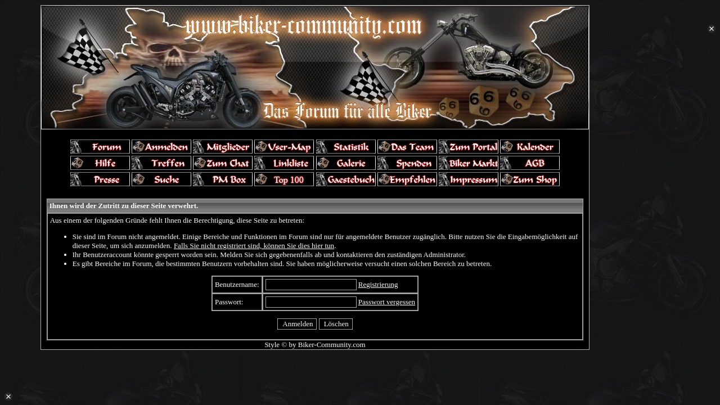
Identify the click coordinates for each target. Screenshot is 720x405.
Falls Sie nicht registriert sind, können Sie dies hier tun (254, 245)
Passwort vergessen (386, 302)
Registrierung (378, 284)
